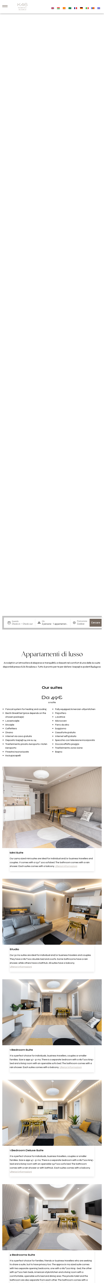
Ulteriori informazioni (66, 866)
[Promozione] (82, 623)
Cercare (95, 622)
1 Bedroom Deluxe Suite (27, 1150)
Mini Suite (16, 852)
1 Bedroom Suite (21, 1049)
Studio (14, 949)
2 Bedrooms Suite (22, 1254)
